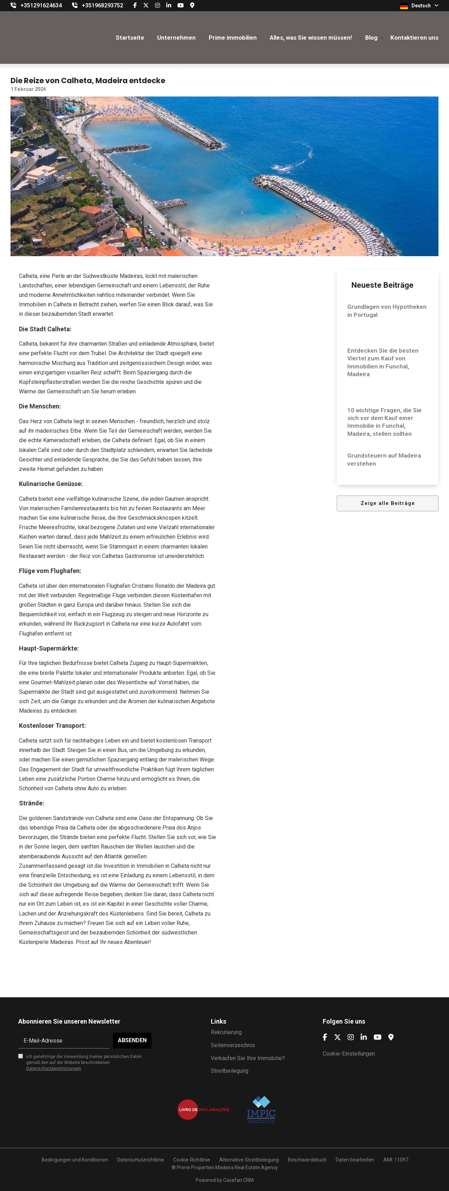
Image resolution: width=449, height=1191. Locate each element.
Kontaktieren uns (414, 37)
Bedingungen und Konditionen (74, 1160)
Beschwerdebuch (307, 1160)
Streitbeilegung (229, 1070)
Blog (371, 37)
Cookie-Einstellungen (349, 1053)
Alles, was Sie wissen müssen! (311, 37)
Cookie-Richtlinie (191, 1160)
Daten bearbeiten (355, 1160)
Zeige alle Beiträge (388, 503)
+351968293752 (102, 5)
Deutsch (419, 6)
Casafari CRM (238, 1180)
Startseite (130, 37)
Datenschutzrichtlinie (140, 1160)
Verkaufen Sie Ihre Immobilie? (248, 1058)
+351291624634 (41, 5)
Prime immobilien (233, 37)
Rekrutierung (226, 1032)
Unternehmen (176, 37)
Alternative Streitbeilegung (249, 1160)
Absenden (132, 1040)
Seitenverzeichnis (233, 1045)
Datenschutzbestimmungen (53, 1068)
